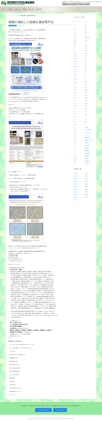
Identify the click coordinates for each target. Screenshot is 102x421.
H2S (75, 132)
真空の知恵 (87, 153)
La (74, 163)
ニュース (87, 135)
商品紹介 (87, 142)
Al (74, 27)
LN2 (18, 15)
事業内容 (10, 9)
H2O (75, 129)
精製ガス (87, 158)
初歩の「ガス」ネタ (89, 140)
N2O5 (86, 53)
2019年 (75, 189)
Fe (74, 121)
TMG (86, 111)
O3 (85, 77)
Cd (74, 85)
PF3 (86, 82)
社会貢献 (38, 9)
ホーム (3, 9)
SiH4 (86, 100)
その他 (86, 127)
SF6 (86, 87)
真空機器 (87, 156)
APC (75, 29)
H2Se (75, 135)
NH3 (86, 63)
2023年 (75, 178)
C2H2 (75, 53)
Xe (85, 124)
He (74, 145)
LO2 (86, 32)
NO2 (86, 69)
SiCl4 (86, 92)
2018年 (75, 192)
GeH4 (75, 124)
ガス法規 (87, 132)
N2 (85, 42)
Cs (74, 108)
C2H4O (75, 58)
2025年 (75, 173)
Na (85, 56)
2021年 (75, 184)
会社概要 (17, 9)
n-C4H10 (87, 40)
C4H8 (75, 77)
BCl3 (75, 42)
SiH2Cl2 (86, 98)
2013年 (86, 176)
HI (74, 153)
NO (85, 66)
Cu (74, 111)
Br (74, 48)
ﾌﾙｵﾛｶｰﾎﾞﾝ (87, 163)
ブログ (24, 9)
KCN (75, 161)
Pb (85, 79)
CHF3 (75, 92)
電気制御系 (87, 161)
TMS (86, 114)
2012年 (86, 178)
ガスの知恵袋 (88, 129)
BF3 (75, 45)
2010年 (86, 184)
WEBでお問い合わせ (69, 4)
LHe (86, 24)
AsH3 (75, 37)
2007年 (86, 192)
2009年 (86, 186)
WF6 (86, 121)
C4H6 (75, 74)
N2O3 (86, 48)
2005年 (86, 197)
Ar (74, 32)
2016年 (75, 197)
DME (75, 116)
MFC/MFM (87, 37)
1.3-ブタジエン (77, 21)
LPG (86, 35)
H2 (74, 127)
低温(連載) (87, 137)
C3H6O (75, 66)
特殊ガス (87, 148)
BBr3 (75, 40)
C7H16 (75, 79)
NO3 (86, 71)
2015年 (75, 199)
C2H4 (75, 56)
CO (74, 100)
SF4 (86, 85)
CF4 (75, 87)
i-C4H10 (75, 158)
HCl (75, 140)
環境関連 (87, 150)
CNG (75, 98)
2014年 (86, 173)
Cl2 (74, 95)
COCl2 (75, 106)
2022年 (75, 181)
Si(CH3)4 (87, 90)
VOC (86, 119)
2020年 (75, 186)
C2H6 (75, 61)
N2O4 (86, 50)
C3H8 (75, 69)
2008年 (86, 189)
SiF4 (86, 95)
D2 (74, 114)
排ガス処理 (87, 145)
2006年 (86, 194)
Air (74, 24)
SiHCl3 (86, 103)
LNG (86, 29)
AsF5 (75, 35)
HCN (75, 142)
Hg (74, 150)
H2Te (75, 137)
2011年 (86, 181)
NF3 (86, 61)
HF (74, 148)
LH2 (86, 21)
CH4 (75, 90)
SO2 (86, 106)
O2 (85, 74)
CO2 (75, 103)
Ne (85, 58)
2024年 (75, 176)
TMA (86, 108)
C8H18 (75, 82)
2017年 (75, 194)
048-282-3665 (84, 4)
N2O (86, 45)
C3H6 (75, 63)
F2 (74, 119)
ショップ (31, 9)
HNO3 (75, 156)
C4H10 (75, 71)
